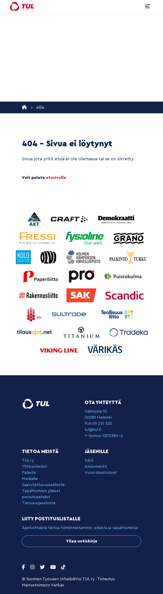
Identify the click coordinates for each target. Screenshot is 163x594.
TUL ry (28, 460)
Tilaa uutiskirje (81, 541)
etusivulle (56, 178)
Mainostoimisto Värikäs (43, 585)
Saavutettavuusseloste (43, 485)
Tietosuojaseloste (39, 503)
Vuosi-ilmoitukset (101, 473)
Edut (89, 460)
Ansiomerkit (96, 466)
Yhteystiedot (34, 466)
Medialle (30, 479)
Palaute (29, 473)
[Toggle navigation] (148, 6)
